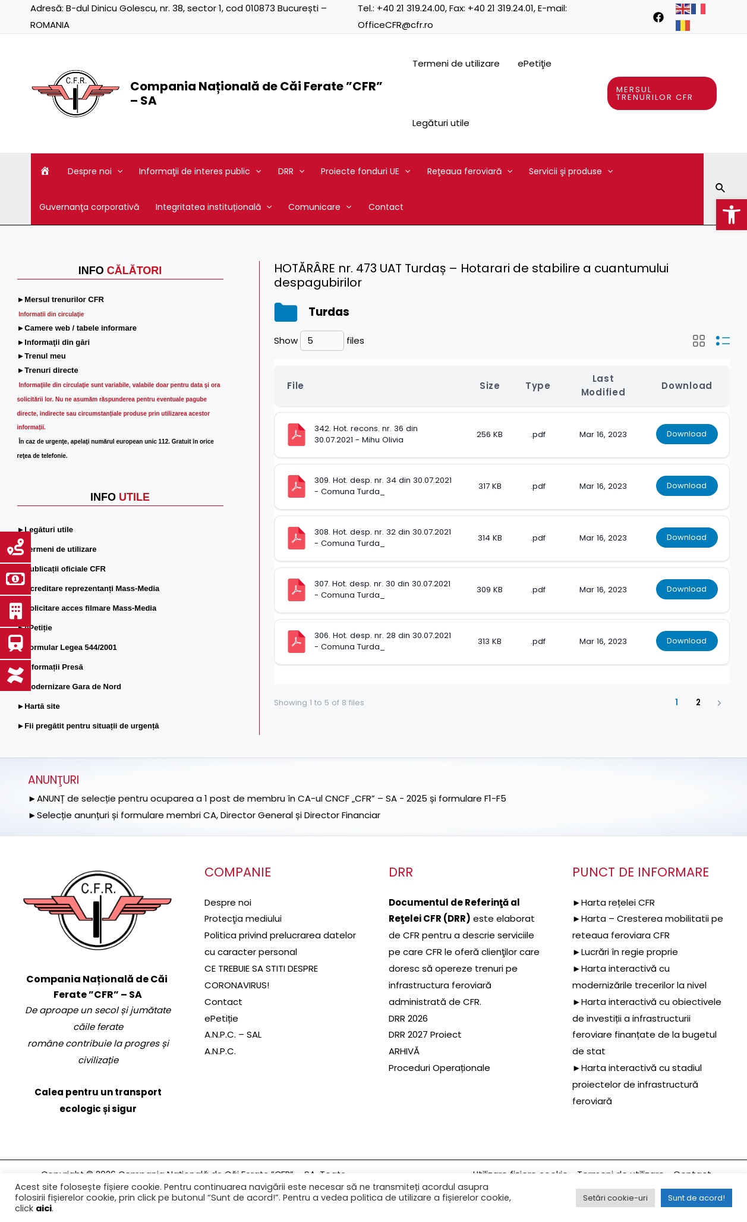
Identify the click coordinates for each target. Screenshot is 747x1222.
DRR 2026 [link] (408, 1018)
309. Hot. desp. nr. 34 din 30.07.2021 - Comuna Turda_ (384, 486)
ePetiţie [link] (534, 63)
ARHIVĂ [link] (404, 1051)
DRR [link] (291, 171)
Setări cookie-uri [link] (615, 1198)
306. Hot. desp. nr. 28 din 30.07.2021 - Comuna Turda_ (383, 641)
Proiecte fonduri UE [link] (365, 171)
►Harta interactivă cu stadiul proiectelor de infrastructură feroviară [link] (637, 1084)
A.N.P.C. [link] (220, 1051)
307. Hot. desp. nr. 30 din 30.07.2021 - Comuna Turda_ (383, 589)
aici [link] (44, 1208)
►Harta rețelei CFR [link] (613, 902)
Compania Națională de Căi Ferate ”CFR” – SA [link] (256, 93)
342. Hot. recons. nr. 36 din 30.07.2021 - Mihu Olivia (367, 434)
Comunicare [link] (319, 207)
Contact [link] (386, 207)
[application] (117, 171)
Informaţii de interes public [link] (200, 171)
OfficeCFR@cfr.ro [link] (395, 24)
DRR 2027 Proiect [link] (425, 1034)
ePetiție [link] (221, 1018)
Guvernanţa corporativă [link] (89, 207)
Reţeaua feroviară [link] (469, 171)
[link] (731, 214)
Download (687, 434)
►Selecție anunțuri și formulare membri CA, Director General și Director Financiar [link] (204, 815)
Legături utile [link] (440, 123)
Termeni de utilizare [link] (456, 63)
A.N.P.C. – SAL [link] (232, 1034)
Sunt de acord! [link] (696, 1198)
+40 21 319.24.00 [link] (411, 8)
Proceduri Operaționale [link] (439, 1067)
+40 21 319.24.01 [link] (501, 8)
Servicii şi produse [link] (571, 171)
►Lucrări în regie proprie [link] (625, 951)
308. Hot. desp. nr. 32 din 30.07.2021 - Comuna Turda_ (383, 537)
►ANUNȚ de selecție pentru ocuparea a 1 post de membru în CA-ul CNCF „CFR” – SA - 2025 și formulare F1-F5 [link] (267, 798)
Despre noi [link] (95, 171)
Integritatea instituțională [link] (214, 207)
